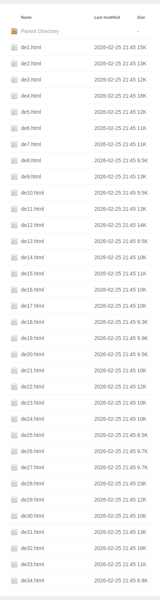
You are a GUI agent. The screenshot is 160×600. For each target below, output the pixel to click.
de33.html (32, 564)
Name (26, 17)
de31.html (32, 532)
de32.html (32, 548)
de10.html (32, 193)
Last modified (107, 17)
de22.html (32, 387)
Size (141, 17)
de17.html (32, 306)
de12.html (32, 225)
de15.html (32, 274)
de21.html (32, 370)
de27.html (32, 467)
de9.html (31, 177)
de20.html (32, 354)
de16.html (32, 290)
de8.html (31, 160)
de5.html (31, 112)
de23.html (32, 403)
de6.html (31, 128)
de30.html (32, 516)
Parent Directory (40, 31)
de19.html (32, 338)
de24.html (32, 419)
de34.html (32, 580)
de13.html (32, 241)
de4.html (31, 96)
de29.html (32, 500)
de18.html (32, 322)
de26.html (32, 451)
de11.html (32, 209)
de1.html (31, 47)
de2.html (31, 63)
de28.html (32, 484)
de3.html (31, 80)
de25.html (32, 435)
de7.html (31, 144)
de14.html (32, 257)
